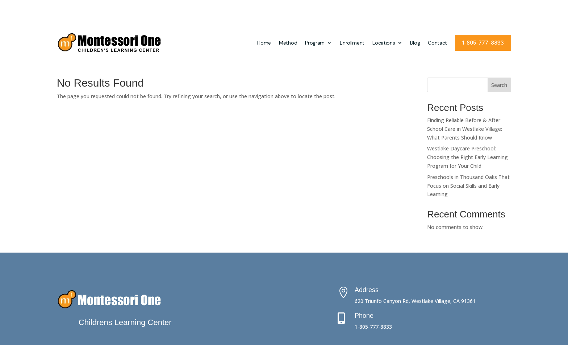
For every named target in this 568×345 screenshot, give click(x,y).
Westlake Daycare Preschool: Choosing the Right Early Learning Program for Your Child (467, 128)
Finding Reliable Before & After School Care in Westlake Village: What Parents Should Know (464, 100)
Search (499, 56)
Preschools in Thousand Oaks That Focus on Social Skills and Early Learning (468, 157)
